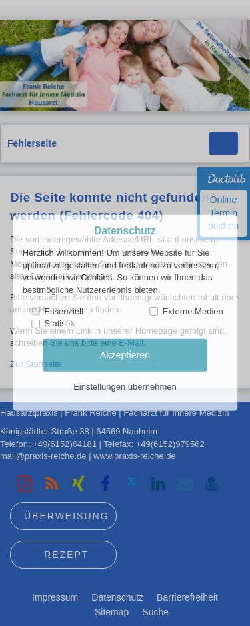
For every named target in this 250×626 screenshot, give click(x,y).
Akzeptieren (125, 355)
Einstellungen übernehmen (125, 387)
